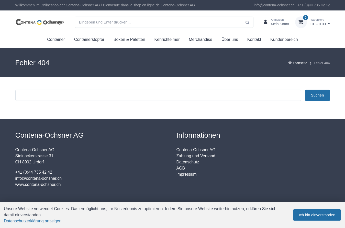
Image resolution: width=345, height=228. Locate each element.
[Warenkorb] (312, 22)
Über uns (229, 39)
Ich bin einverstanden (317, 215)
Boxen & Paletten (129, 39)
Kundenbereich (284, 39)
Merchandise (200, 39)
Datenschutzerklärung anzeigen (32, 221)
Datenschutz (187, 162)
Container (56, 39)
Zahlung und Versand (195, 156)
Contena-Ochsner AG (196, 150)
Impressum (186, 174)
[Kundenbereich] (274, 22)
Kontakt (254, 39)
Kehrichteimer (167, 39)
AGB (180, 168)
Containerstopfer (89, 39)
